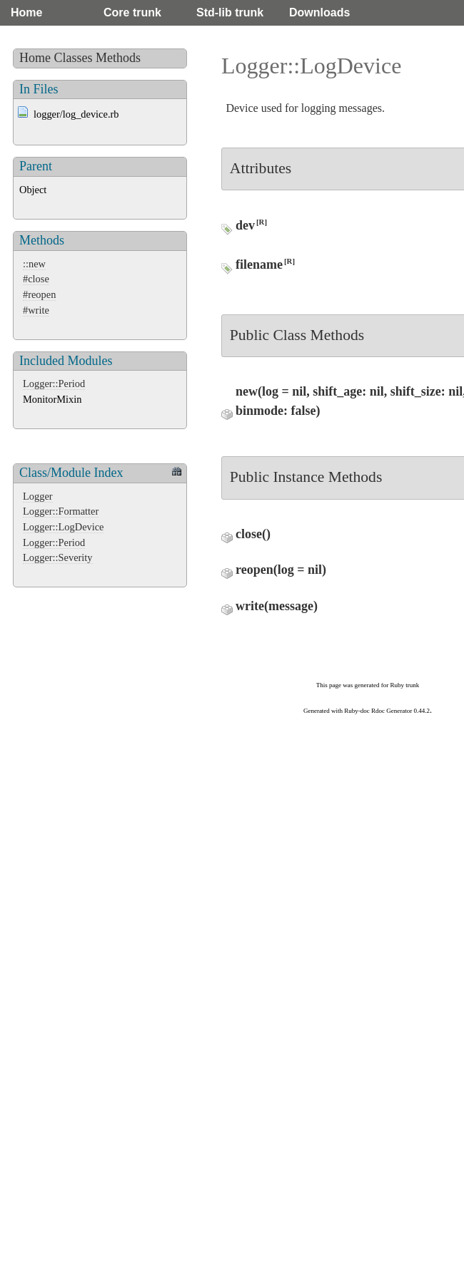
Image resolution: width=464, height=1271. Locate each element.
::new (34, 263)
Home (26, 12)
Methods (118, 58)
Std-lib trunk (229, 12)
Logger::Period (54, 383)
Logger (38, 496)
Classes (73, 58)
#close (36, 278)
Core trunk (132, 12)
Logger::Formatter (61, 511)
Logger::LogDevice (63, 526)
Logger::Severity (58, 557)
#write (36, 310)
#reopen (39, 294)
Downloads (319, 12)
